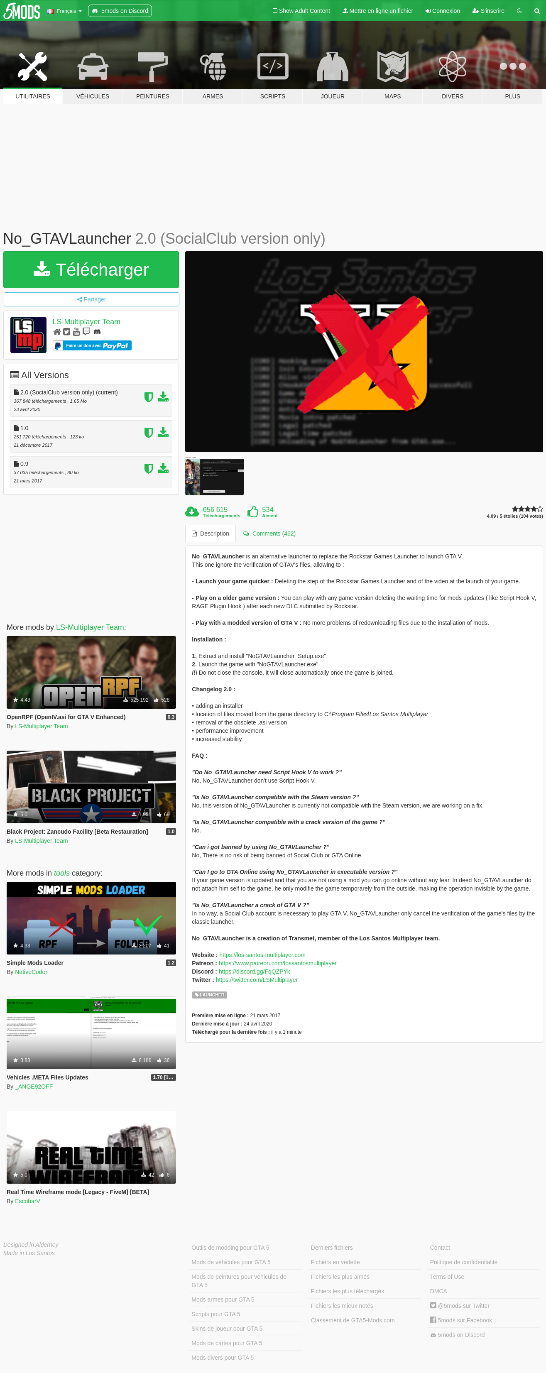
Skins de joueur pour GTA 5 (226, 1328)
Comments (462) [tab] (269, 533)
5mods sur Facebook (461, 1320)
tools (62, 873)
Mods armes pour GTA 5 (222, 1299)
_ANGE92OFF (34, 1086)
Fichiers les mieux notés (342, 1305)
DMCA (438, 1291)
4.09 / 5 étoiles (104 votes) (515, 516)
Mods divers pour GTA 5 (222, 1357)
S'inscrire (488, 10)
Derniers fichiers (332, 1247)
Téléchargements (221, 515)
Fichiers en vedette (335, 1262)
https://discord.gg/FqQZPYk (254, 971)
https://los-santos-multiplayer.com (262, 955)
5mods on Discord (457, 1335)
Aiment (269, 515)
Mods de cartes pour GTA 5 (226, 1343)
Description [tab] (210, 533)
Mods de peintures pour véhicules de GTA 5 (238, 1280)
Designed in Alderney (31, 1244)
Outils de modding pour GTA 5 (230, 1247)
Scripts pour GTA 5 (215, 1314)
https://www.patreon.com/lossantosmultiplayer (278, 963)
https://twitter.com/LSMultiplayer (257, 980)
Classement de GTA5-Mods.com (353, 1320)
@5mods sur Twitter (460, 1305)
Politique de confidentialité (464, 1262)
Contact (440, 1247)
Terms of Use (447, 1276)
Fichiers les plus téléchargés (347, 1291)
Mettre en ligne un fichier (378, 10)
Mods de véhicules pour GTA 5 (230, 1262)
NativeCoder (31, 972)
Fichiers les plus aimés (340, 1276)
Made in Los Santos (29, 1253)
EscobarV (27, 1201)
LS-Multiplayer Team (87, 322)
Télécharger (91, 269)
